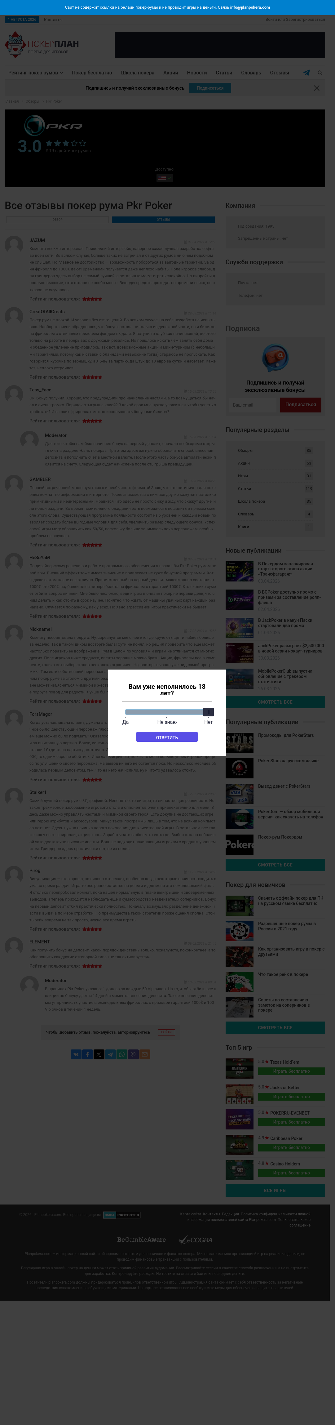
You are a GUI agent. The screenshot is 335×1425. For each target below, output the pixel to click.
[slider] (208, 712)
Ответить (167, 737)
